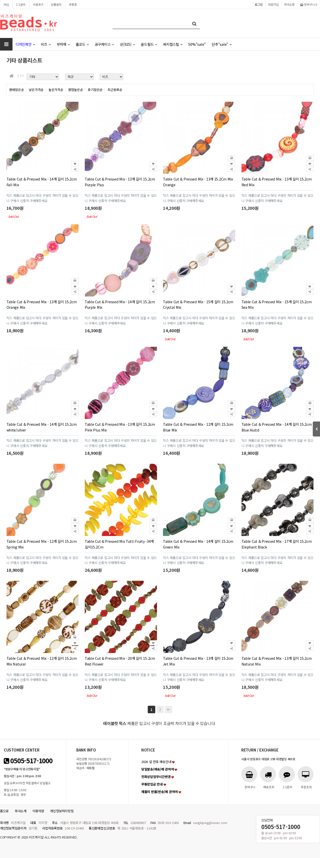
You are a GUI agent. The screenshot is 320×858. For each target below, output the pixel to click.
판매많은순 (16, 90)
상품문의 (56, 4)
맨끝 (168, 709)
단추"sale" (222, 44)
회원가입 (273, 4)
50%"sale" (197, 44)
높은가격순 (55, 90)
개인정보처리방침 (62, 810)
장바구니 (308, 4)
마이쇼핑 (289, 4)
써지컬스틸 (172, 44)
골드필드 (149, 44)
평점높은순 (75, 90)
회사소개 (20, 810)
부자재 (63, 44)
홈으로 (4, 810)
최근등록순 (115, 90)
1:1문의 (21, 4)
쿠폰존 (73, 4)
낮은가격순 (36, 90)
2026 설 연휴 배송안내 (156, 761)
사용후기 (38, 4)
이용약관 (38, 810)
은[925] (127, 44)
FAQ (6, 4)
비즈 (45, 44)
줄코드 (82, 44)
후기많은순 (95, 90)
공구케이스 (104, 44)
